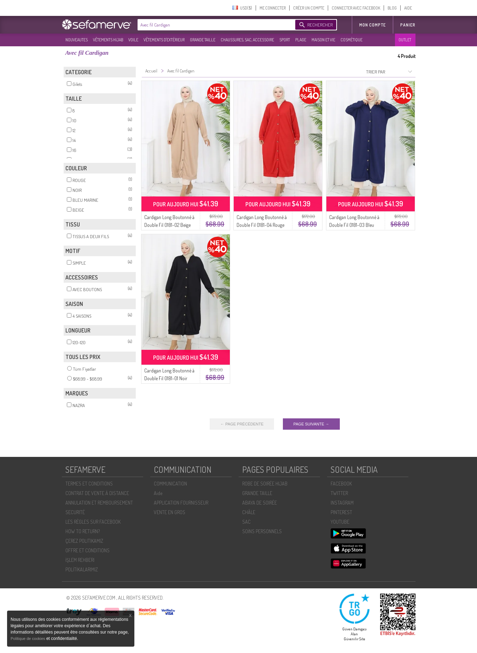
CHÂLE (248, 512)
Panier (407, 25)
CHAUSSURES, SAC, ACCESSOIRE (247, 39)
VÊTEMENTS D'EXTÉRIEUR (164, 39)
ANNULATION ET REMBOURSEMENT (99, 503)
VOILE (133, 39)
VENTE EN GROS (169, 512)
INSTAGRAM (342, 503)
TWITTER (339, 493)
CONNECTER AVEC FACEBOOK (356, 8)
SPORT (284, 39)
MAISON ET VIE (323, 39)
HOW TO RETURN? (82, 531)
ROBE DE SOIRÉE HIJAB (264, 484)
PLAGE (300, 39)
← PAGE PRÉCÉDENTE (241, 424)
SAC (246, 522)
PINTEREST (341, 512)
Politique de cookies (28, 638)
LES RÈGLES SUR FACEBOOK (93, 522)
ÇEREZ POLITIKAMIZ (84, 541)
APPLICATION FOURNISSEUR (181, 503)
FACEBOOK (341, 484)
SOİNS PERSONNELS (262, 531)
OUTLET (405, 39)
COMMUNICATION (170, 484)
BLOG (392, 8)
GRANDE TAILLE (202, 39)
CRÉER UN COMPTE (308, 8)
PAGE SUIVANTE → (311, 424)
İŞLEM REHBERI (79, 560)
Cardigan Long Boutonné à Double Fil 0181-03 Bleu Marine (354, 225)
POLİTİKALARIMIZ (81, 569)
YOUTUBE (340, 522)
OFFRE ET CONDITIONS (87, 550)
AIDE (408, 8)
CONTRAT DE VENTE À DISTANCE (97, 493)
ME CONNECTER (273, 8)
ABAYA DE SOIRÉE (259, 503)
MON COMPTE (372, 25)
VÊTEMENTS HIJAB (108, 39)
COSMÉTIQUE (351, 39)
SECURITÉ (75, 512)
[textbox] (215, 24)
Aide (158, 493)
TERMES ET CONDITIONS (89, 484)
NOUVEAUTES (76, 39)
